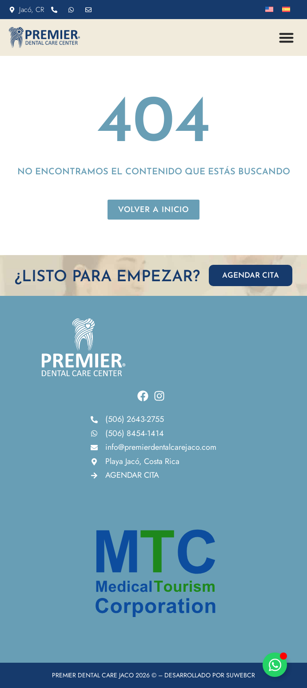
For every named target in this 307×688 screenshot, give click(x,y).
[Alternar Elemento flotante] (275, 665)
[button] (287, 37)
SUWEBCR (240, 675)
